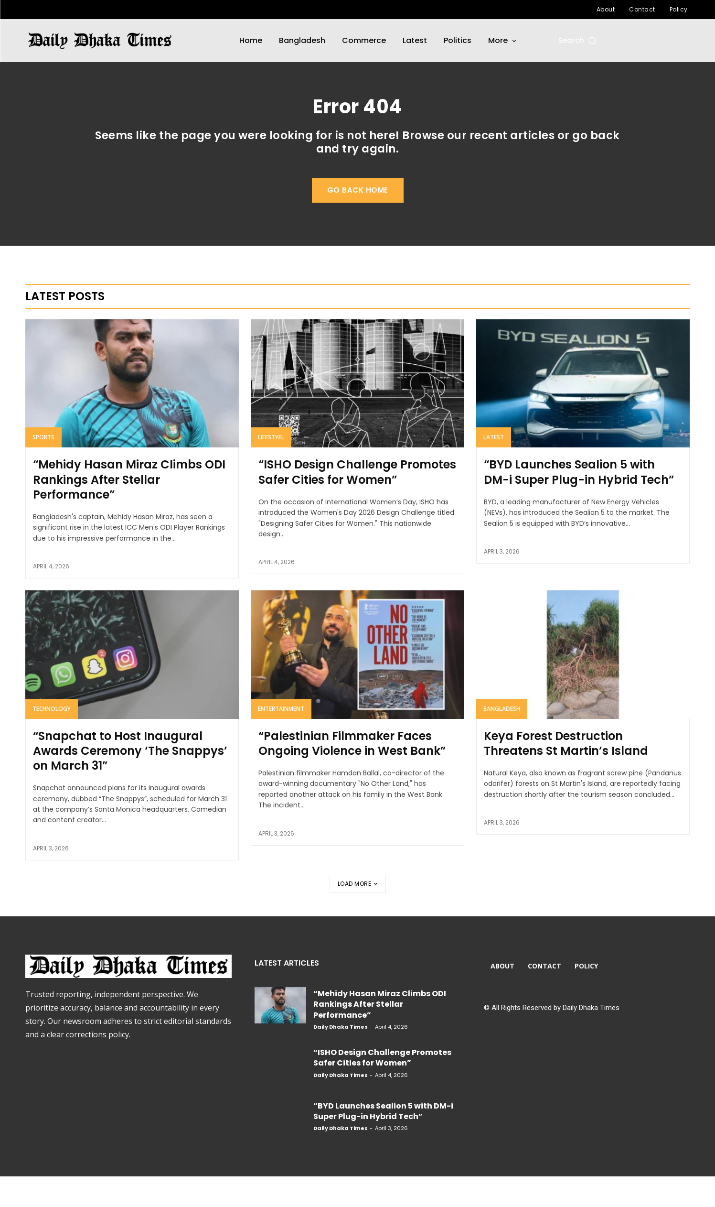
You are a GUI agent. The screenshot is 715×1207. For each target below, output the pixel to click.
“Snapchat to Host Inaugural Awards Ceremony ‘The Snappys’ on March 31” (130, 781)
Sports (43, 468)
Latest (493, 468)
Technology (51, 739)
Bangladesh (501, 739)
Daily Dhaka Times (340, 1057)
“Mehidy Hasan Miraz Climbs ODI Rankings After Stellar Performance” (129, 510)
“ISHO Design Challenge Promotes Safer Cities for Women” (357, 503)
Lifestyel (271, 468)
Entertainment (281, 739)
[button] (578, 40)
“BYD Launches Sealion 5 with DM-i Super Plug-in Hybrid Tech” (579, 503)
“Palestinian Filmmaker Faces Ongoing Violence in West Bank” (352, 774)
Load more (358, 914)
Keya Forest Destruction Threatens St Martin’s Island (566, 774)
